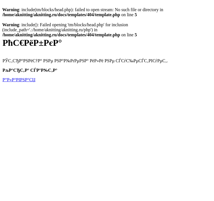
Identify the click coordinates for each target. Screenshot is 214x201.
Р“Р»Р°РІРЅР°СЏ (19, 79)
